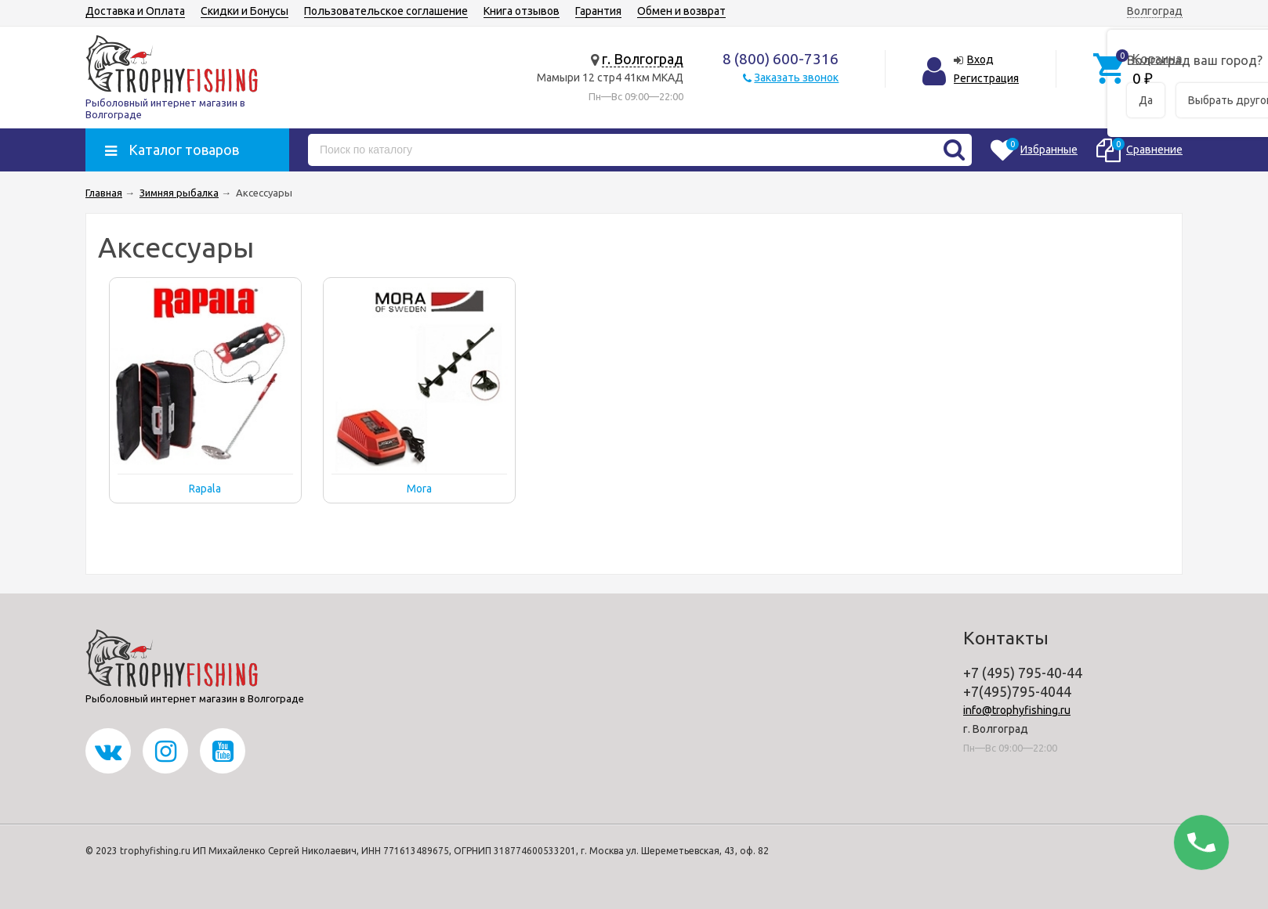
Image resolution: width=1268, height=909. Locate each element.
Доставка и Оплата (135, 11)
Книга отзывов (522, 11)
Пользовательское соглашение (386, 11)
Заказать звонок (796, 77)
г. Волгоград (642, 59)
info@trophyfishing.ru (1017, 710)
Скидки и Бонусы (244, 11)
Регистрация (986, 78)
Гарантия (598, 11)
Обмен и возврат (681, 11)
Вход (980, 59)
